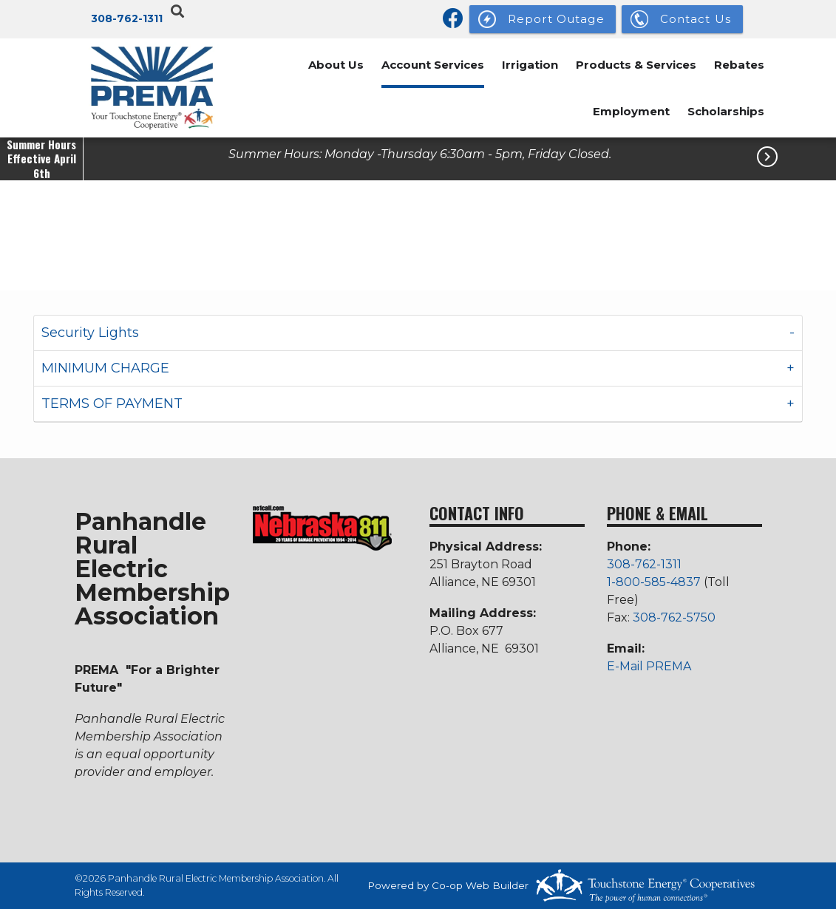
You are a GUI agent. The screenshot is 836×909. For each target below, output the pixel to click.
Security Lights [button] (90, 332)
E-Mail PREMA (649, 666)
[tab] (418, 333)
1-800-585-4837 (655, 582)
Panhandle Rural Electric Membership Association (152, 567)
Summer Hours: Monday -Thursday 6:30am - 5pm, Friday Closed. (419, 154)
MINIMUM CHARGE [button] (105, 368)
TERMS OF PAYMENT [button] (112, 403)
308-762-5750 (674, 617)
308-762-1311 (127, 18)
